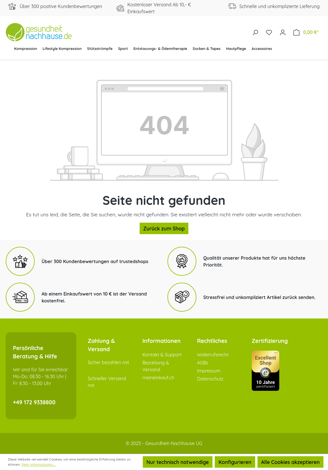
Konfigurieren (234, 462)
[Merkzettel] (269, 32)
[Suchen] (255, 32)
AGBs (202, 363)
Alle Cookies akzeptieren (290, 462)
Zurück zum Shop (164, 228)
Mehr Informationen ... (39, 464)
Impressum (208, 371)
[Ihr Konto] (283, 32)
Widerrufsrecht (213, 355)
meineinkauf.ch (158, 377)
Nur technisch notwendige (178, 462)
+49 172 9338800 (34, 402)
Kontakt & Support (162, 355)
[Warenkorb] (306, 32)
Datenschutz (210, 379)
